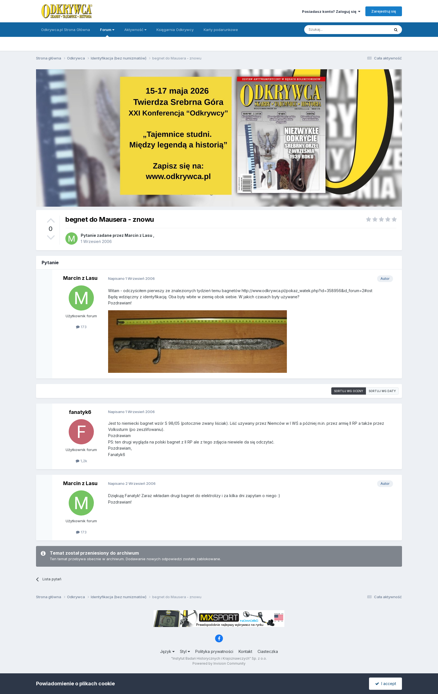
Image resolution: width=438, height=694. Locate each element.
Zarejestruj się (383, 11)
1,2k (81, 461)
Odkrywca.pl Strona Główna (65, 29)
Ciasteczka (268, 651)
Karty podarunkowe (221, 29)
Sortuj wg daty (382, 391)
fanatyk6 (80, 412)
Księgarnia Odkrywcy (175, 29)
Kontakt (245, 651)
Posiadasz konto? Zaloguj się (331, 11)
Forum (107, 32)
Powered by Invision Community (219, 663)
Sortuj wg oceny (348, 391)
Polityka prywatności (214, 651)
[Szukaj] (333, 29)
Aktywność (135, 29)
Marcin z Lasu (138, 235)
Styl (185, 651)
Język (167, 651)
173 (81, 327)
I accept (385, 683)
